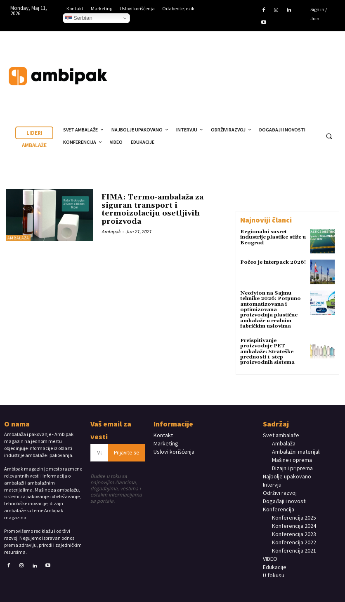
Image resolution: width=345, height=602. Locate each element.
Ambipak (111, 231)
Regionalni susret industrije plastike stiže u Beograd (272, 237)
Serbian (78, 18)
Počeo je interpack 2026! (273, 262)
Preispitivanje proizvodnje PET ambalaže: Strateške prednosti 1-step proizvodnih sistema (267, 351)
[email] (99, 451)
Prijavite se (126, 451)
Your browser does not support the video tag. (279, 68)
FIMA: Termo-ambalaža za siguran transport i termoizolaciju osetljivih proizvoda (153, 209)
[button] (329, 136)
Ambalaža (18, 238)
